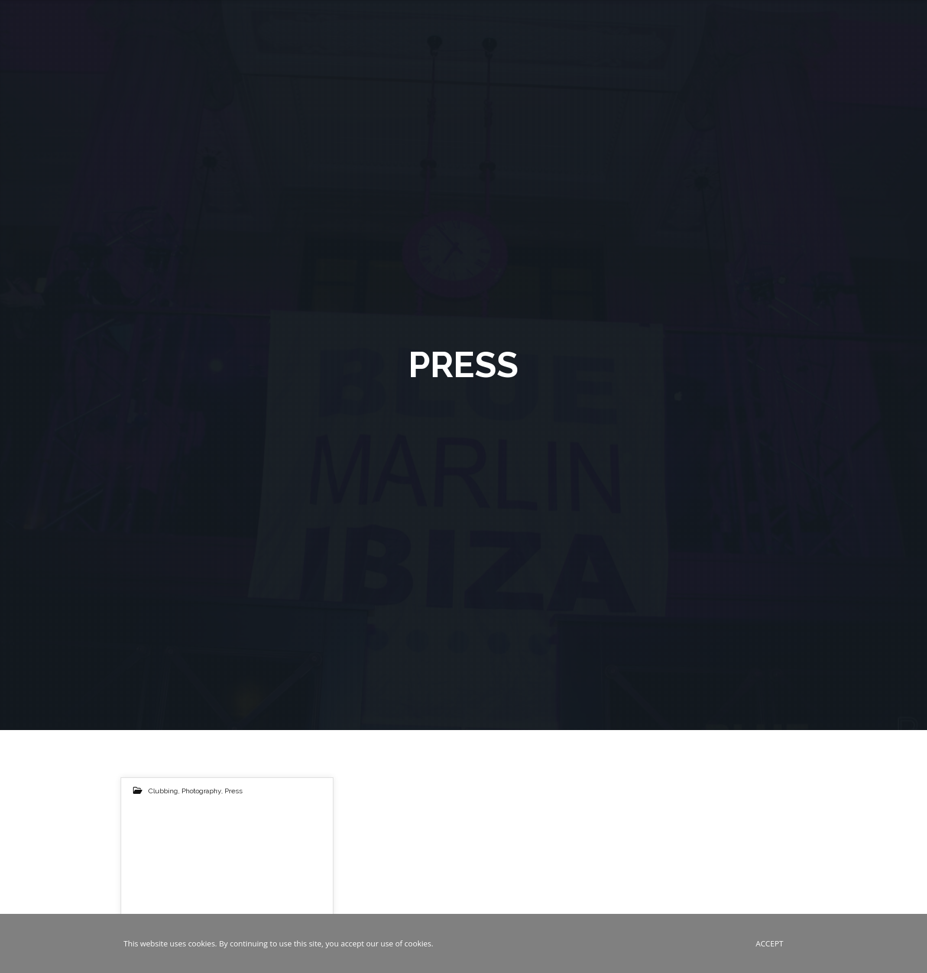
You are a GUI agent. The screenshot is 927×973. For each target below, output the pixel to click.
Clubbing (163, 791)
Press (233, 791)
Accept (769, 943)
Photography (201, 791)
